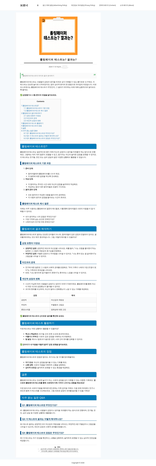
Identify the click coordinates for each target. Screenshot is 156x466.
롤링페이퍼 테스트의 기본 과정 (36, 108)
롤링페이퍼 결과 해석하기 (31, 113)
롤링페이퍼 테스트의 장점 (31, 126)
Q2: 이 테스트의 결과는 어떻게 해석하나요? (41, 136)
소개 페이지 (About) (127, 5)
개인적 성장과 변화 (32, 121)
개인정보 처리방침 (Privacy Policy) (83, 5)
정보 (58, 447)
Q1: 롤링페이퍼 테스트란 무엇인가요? (39, 133)
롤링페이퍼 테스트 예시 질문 (36, 110)
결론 (23, 128)
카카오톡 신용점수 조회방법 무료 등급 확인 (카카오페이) (59, 451)
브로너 (24, 5)
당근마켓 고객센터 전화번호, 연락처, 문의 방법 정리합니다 (59, 449)
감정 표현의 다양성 (32, 116)
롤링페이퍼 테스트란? (30, 105)
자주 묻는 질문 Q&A (29, 131)
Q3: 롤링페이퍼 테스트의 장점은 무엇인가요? (42, 138)
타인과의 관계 (30, 118)
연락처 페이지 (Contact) (107, 5)
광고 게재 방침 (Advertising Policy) (55, 5)
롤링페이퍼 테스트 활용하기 (32, 123)
